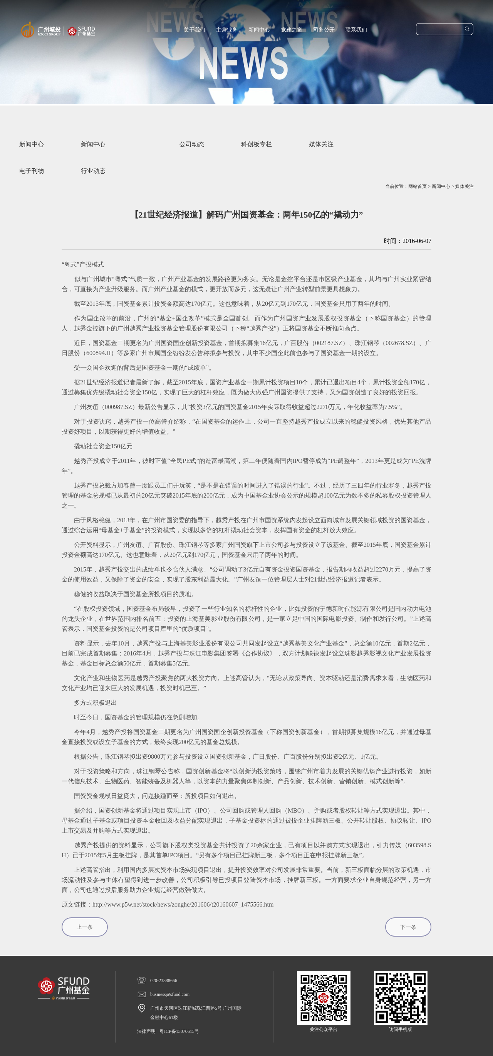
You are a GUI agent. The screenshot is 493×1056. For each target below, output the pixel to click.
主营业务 (227, 30)
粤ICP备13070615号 (179, 1031)
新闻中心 (259, 30)
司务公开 (324, 30)
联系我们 (356, 30)
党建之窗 (291, 30)
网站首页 (417, 186)
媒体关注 (464, 186)
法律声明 (146, 1031)
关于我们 (194, 30)
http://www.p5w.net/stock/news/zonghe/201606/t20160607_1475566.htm (182, 904)
